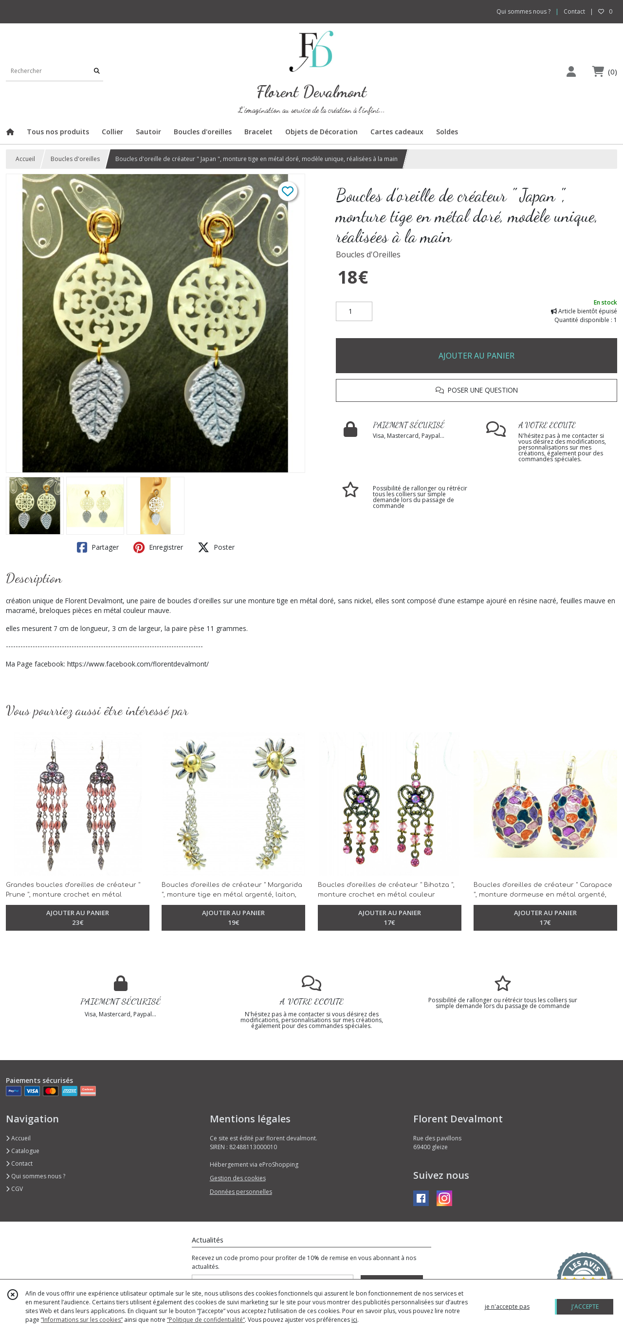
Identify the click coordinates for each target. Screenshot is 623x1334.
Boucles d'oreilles (75, 159)
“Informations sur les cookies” (82, 1320)
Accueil (25, 159)
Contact (574, 11)
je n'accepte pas (507, 1306)
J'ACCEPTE (585, 1306)
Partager (98, 547)
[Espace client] (571, 71)
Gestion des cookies (238, 1178)
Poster (216, 547)
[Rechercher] (97, 71)
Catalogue (22, 1151)
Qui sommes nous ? (35, 1176)
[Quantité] (354, 311)
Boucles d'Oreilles (368, 254)
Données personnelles (241, 1192)
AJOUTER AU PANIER (476, 355)
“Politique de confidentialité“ (206, 1320)
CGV (14, 1189)
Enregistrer (158, 547)
